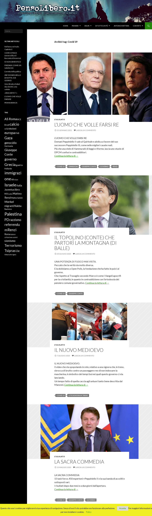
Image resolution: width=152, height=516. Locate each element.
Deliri (86, 26)
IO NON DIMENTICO (12, 62)
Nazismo (8, 209)
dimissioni (73, 166)
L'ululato (59, 119)
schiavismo (8, 237)
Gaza (8, 138)
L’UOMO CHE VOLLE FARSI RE (86, 125)
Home (65, 26)
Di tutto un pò (101, 26)
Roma (7, 234)
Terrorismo (13, 245)
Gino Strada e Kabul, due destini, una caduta (12, 86)
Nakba (18, 205)
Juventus (9, 189)
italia (19, 185)
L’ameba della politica (12, 71)
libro (17, 189)
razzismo (15, 220)
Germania (8, 146)
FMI (17, 133)
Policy (88, 512)
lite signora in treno (78, 395)
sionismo (9, 240)
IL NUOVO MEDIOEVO (78, 350)
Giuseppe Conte (89, 166)
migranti (9, 205)
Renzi (115, 166)
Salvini (13, 234)
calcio (14, 124)
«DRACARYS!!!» (10, 93)
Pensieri (75, 26)
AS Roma (10, 119)
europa (9, 133)
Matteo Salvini (17, 198)
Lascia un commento (86, 130)
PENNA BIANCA (10, 103)
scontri (15, 237)
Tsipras (9, 251)
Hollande (8, 169)
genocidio (10, 142)
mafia (10, 194)
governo (104, 166)
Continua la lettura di (66, 155)
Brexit (6, 125)
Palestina (13, 213)
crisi (6, 128)
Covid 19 (61, 166)
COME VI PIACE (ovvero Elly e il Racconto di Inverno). (12, 55)
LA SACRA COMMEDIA (79, 462)
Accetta (122, 508)
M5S (6, 194)
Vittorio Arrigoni (10, 254)
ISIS (12, 180)
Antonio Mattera (121, 26)
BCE (19, 119)
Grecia (10, 164)
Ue (18, 251)
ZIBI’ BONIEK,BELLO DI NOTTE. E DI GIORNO (12, 78)
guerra (19, 165)
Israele (10, 184)
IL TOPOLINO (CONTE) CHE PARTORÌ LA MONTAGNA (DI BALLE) (85, 242)
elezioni (12, 128)
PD (6, 220)
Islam (16, 180)
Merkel (9, 201)
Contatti (137, 26)
